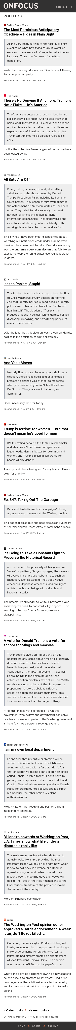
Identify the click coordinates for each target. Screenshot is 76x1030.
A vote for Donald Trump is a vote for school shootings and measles (34, 643)
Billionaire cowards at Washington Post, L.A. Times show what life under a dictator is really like (36, 841)
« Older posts (13, 1010)
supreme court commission (33, 249)
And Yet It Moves (18, 363)
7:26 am (42, 997)
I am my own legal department (29, 749)
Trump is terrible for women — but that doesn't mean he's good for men (36, 431)
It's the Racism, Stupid (22, 284)
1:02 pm (41, 409)
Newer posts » (39, 1010)
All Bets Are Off (17, 179)
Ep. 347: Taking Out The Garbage (31, 500)
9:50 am (41, 533)
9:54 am (42, 343)
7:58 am (42, 904)
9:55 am (42, 264)
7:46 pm (42, 80)
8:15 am (42, 817)
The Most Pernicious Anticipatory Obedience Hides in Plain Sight (31, 32)
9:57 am (42, 159)
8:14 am (42, 729)
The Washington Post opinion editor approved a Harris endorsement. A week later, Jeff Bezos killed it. (37, 929)
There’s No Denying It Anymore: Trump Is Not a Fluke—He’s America (37, 102)
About (62, 7)
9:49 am (41, 620)
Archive (53, 1026)
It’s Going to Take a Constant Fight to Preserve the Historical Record (34, 555)
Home (21, 1026)
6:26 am (41, 479)
